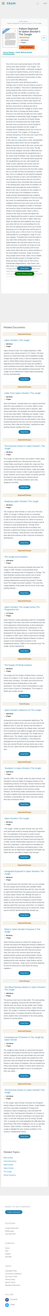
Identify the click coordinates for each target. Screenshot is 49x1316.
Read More (24, 379)
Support (8, 1254)
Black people (8, 1158)
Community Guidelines (13, 1274)
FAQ (6, 1251)
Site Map (8, 1257)
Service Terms (10, 1282)
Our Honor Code (11, 1276)
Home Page (23, 21)
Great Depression (10, 1161)
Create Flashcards (13, 1212)
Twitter (12, 1304)
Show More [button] (24, 268)
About (7, 1248)
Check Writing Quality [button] (24, 274)
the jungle (18, 140)
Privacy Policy (10, 1279)
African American (10, 1175)
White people (8, 1165)
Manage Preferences (12, 1285)
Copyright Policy (11, 1271)
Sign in (45, 3)
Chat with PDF (10, 1234)
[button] (3, 3)
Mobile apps (9, 1231)
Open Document (27, 47)
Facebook (13, 1299)
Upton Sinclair (9, 1168)
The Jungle (8, 1171)
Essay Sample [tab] (8, 52)
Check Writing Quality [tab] (23, 52)
